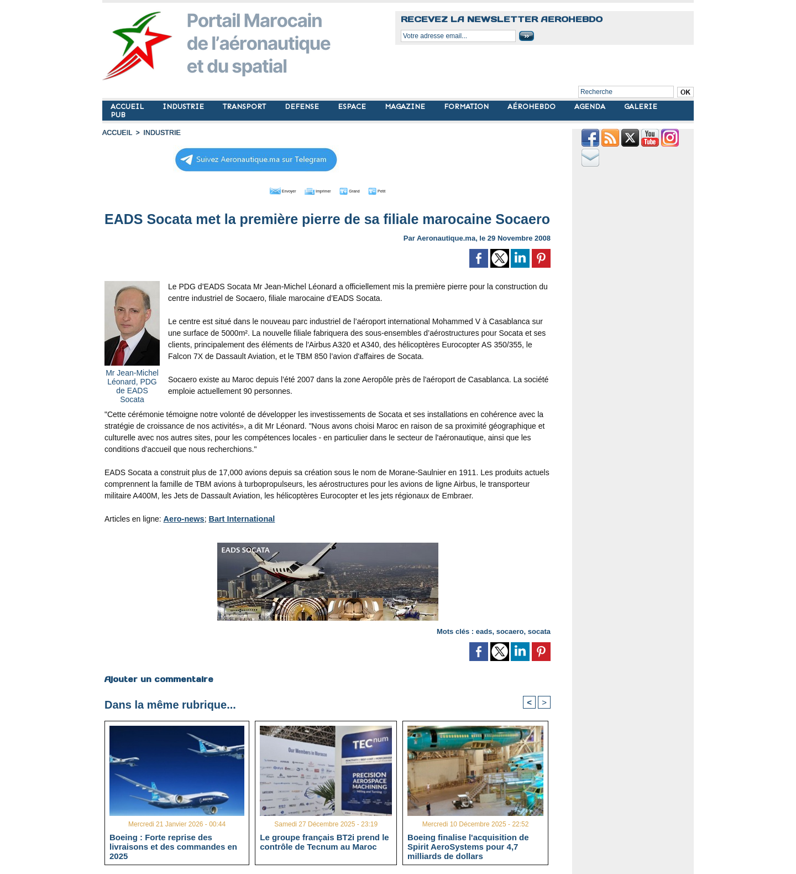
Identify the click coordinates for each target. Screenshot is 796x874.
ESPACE (353, 106)
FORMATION (467, 106)
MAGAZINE (406, 106)
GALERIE (640, 106)
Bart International (239, 517)
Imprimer (315, 189)
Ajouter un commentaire (158, 678)
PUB (118, 115)
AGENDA (591, 106)
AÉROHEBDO (532, 106)
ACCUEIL (128, 106)
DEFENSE (303, 106)
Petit (398, 189)
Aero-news (183, 517)
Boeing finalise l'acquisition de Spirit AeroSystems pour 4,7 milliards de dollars (467, 846)
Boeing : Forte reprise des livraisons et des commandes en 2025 (173, 846)
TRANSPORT (245, 106)
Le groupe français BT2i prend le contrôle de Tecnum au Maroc (324, 842)
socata (539, 630)
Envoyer (264, 189)
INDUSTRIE (184, 106)
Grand (361, 189)
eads (484, 630)
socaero (510, 630)
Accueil (116, 133)
